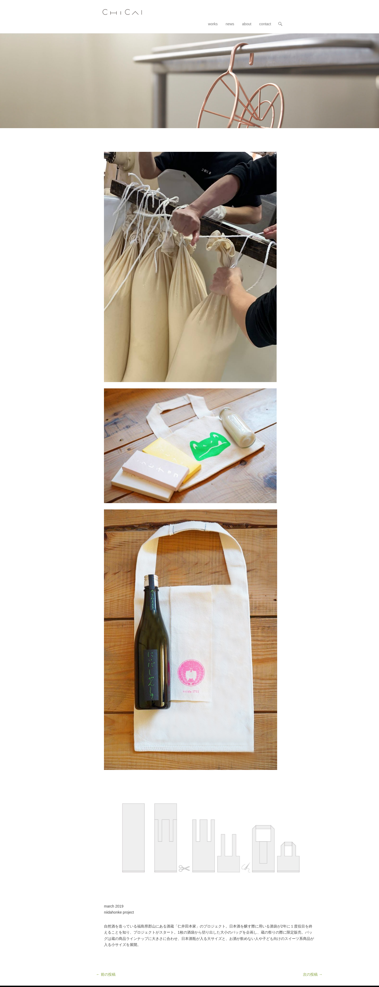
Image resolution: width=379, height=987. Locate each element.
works (213, 24)
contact (265, 24)
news (230, 24)
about (246, 24)
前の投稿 (106, 974)
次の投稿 (312, 974)
